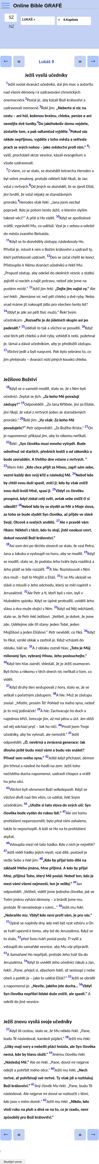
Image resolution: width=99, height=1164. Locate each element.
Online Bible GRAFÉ (37, 5)
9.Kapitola (70, 20)
